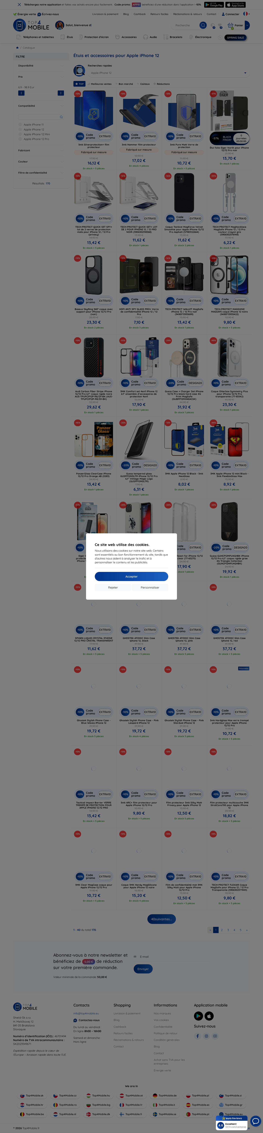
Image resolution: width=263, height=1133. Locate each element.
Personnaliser (150, 587)
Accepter (131, 576)
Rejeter (113, 587)
